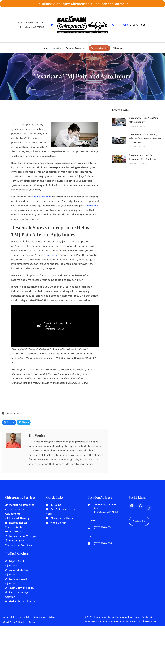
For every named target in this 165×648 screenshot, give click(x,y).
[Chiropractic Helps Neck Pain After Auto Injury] (119, 122)
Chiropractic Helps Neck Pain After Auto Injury (143, 120)
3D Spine (55, 504)
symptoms (50, 255)
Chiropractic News (61, 518)
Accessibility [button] (9, 617)
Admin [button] (32, 622)
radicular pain (42, 197)
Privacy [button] (52, 617)
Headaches (91, 206)
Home (45, 48)
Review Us (139, 521)
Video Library (58, 522)
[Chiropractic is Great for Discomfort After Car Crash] (119, 159)
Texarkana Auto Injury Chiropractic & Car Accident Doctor (82, 4)
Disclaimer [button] (39, 617)
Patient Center (74, 48)
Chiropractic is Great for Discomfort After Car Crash (142, 158)
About (56, 48)
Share (9, 422)
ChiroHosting (149, 621)
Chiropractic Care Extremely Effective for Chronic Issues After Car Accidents (145, 139)
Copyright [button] (25, 617)
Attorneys (118, 48)
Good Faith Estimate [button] (14, 622)
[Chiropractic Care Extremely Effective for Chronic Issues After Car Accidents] (119, 141)
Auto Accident (98, 48)
